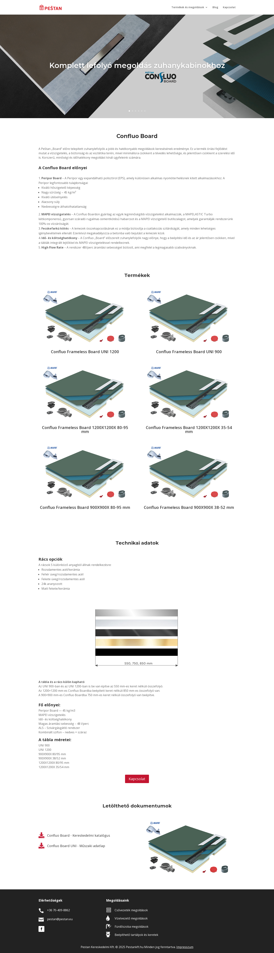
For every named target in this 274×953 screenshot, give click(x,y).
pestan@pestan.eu (60, 919)
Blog (215, 7)
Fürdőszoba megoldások (131, 927)
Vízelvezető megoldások (131, 918)
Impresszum (184, 947)
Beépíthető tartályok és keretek (136, 935)
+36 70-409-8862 (58, 910)
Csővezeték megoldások (131, 910)
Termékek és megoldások (187, 7)
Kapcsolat (229, 7)
